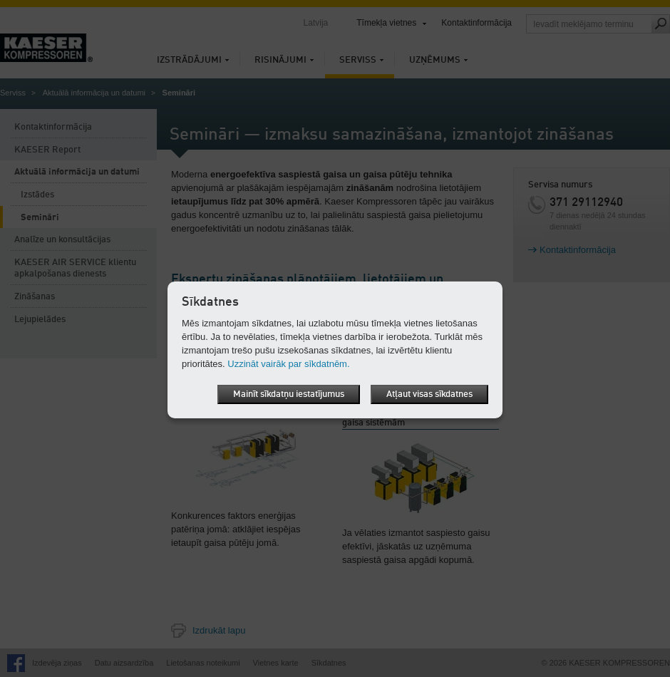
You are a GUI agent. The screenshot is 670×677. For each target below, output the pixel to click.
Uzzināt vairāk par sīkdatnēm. (288, 363)
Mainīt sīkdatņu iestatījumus (288, 394)
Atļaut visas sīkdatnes (429, 394)
